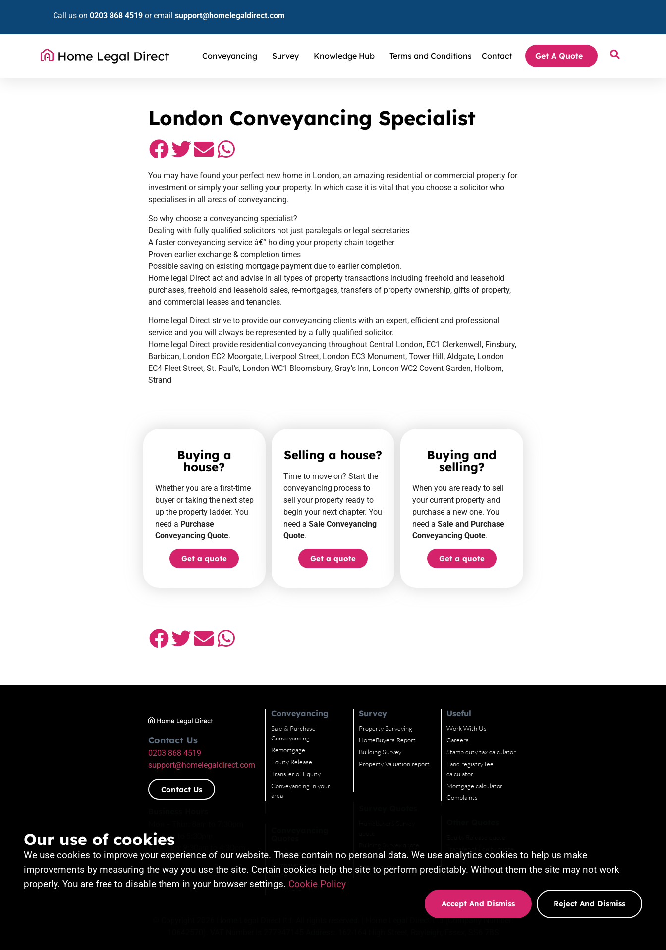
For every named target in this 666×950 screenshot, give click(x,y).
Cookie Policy (317, 884)
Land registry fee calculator (541, 709)
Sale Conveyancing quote (294, 771)
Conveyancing (232, 41)
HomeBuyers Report (410, 685)
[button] (67, 154)
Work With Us (524, 674)
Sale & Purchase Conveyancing (301, 674)
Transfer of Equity (284, 709)
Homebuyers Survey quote (418, 769)
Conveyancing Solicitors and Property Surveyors (132, 78)
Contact (497, 41)
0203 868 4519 (98, 8)
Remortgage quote (285, 794)
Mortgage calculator (532, 721)
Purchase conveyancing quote (300, 783)
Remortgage (276, 685)
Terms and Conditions (430, 41)
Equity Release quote (533, 773)
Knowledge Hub (347, 41)
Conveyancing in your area (295, 721)
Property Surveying (408, 674)
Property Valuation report (417, 709)
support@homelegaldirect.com (213, 8)
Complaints (519, 733)
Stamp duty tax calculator (538, 697)
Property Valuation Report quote (427, 792)
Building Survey (403, 697)
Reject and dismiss (589, 903)
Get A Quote (561, 41)
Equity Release (279, 697)
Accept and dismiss (478, 903)
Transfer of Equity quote (537, 785)
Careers (515, 685)
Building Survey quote (412, 781)
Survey (288, 41)
